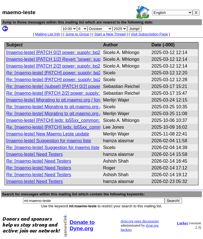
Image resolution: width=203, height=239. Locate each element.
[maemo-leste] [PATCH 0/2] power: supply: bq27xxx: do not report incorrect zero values (93, 52)
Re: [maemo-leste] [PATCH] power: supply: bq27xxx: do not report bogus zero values (91, 72)
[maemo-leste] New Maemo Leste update (47, 134)
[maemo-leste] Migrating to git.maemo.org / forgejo (57, 100)
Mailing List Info (47, 34)
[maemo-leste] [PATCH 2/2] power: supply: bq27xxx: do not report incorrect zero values (93, 66)
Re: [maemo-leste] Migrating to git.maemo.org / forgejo (61, 106)
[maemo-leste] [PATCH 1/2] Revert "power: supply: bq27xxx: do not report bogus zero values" (100, 59)
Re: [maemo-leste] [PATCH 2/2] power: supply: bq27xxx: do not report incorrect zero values (97, 93)
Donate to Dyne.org (82, 225)
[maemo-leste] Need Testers (34, 154)
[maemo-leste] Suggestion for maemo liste (48, 140)
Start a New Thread (110, 34)
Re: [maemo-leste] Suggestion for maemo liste (52, 147)
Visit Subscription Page (149, 34)
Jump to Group (77, 34)
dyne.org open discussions (140, 221)
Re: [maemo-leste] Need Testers (38, 161)
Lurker (182, 223)
